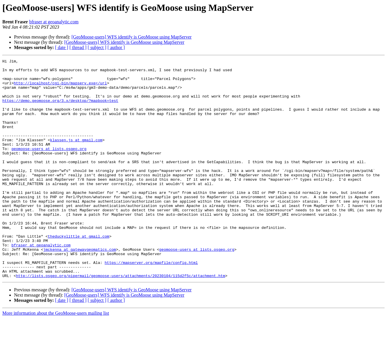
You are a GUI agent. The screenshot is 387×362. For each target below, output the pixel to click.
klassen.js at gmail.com (76, 156)
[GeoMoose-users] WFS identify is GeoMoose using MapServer (131, 36)
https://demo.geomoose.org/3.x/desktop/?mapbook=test (60, 109)
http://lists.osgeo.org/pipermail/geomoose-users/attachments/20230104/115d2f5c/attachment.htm (120, 319)
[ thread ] (78, 47)
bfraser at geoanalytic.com (53, 21)
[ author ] (116, 47)
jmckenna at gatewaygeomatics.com (79, 287)
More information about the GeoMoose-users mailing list (55, 356)
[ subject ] (97, 47)
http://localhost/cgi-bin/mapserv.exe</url (60, 88)
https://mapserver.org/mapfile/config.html (151, 303)
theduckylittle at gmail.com (78, 272)
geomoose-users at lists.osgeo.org (48, 167)
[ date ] (61, 47)
